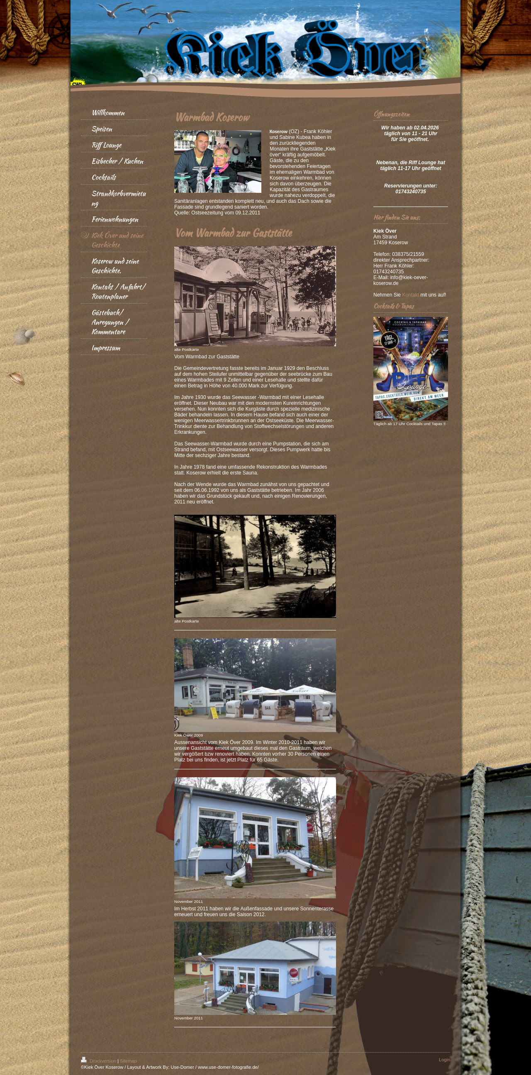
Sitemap (128, 1060)
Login (444, 1059)
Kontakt (410, 295)
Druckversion (99, 1060)
